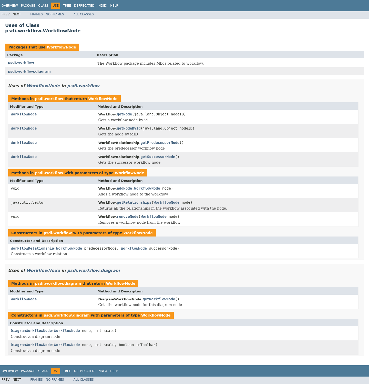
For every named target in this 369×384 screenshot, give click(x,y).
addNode (124, 188)
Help (114, 5)
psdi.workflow (21, 62)
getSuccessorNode (158, 157)
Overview (10, 5)
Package (28, 5)
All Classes (84, 14)
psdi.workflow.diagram (29, 71)
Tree (67, 5)
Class (43, 5)
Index (102, 5)
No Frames (55, 14)
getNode (124, 114)
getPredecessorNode (160, 143)
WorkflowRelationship (32, 248)
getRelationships (134, 202)
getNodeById (129, 128)
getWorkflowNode (159, 299)
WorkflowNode (61, 47)
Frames (36, 14)
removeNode (127, 216)
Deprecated (84, 5)
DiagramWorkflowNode (31, 331)
